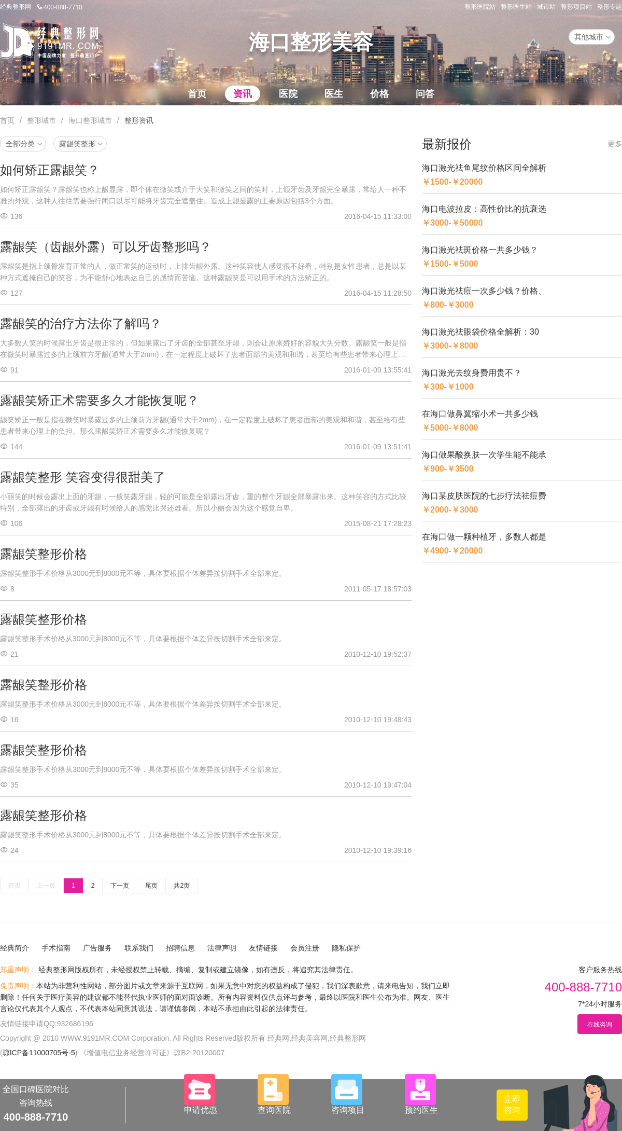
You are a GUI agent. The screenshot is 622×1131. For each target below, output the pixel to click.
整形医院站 (480, 6)
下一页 (119, 885)
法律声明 (221, 948)
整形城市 (41, 120)
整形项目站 (576, 6)
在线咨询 (599, 1024)
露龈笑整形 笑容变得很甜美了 (82, 477)
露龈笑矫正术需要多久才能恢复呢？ (99, 400)
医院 (288, 94)
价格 (379, 94)
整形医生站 (516, 6)
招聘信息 (180, 948)
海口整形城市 (90, 120)
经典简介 (14, 948)
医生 (333, 94)
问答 (425, 94)
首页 (197, 94)
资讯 (242, 94)
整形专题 (609, 6)
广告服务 (97, 948)
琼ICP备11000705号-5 (39, 1053)
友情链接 (263, 948)
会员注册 (304, 948)
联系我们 (138, 948)
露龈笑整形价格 (43, 554)
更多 (614, 144)
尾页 (151, 885)
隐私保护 (346, 948)
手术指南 (55, 948)
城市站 (546, 6)
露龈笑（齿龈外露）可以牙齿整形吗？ (105, 247)
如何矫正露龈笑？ (50, 170)
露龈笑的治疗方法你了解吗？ (81, 323)
